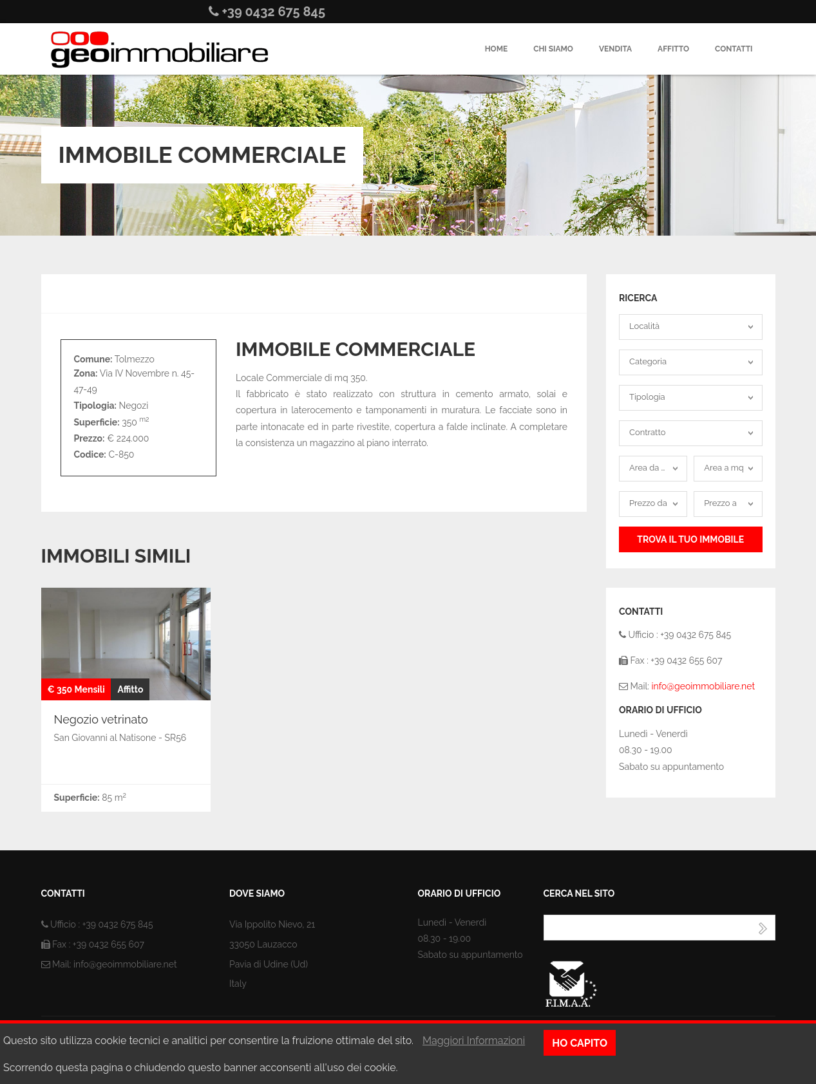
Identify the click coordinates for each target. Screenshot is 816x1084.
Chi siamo (553, 48)
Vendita (615, 48)
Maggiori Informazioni (473, 1040)
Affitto (673, 48)
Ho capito (579, 1043)
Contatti (733, 48)
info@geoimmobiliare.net (703, 686)
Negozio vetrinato (101, 719)
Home (496, 48)
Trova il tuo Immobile (690, 539)
